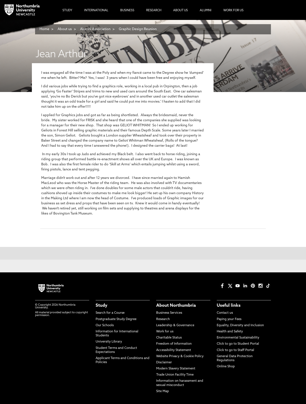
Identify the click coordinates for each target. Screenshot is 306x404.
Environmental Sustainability (238, 337)
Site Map (162, 391)
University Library (109, 341)
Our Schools (105, 325)
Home (44, 29)
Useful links (229, 306)
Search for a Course (110, 313)
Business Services (169, 313)
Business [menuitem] (127, 10)
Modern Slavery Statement (175, 368)
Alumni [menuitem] (205, 10)
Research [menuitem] (153, 10)
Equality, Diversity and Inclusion (240, 325)
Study (101, 306)
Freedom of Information (174, 343)
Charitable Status (169, 337)
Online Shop (226, 366)
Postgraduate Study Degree (116, 319)
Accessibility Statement (173, 350)
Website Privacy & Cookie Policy (180, 356)
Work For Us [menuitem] (233, 10)
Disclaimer (164, 362)
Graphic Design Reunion (138, 29)
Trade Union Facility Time (175, 374)
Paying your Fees (229, 319)
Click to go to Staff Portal (235, 350)
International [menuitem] (96, 10)
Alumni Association (95, 29)
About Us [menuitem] (180, 10)
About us (65, 29)
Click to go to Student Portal (238, 343)
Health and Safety (230, 331)
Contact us (225, 313)
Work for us (164, 331)
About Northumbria (176, 306)
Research (163, 319)
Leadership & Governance (175, 325)
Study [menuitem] (67, 10)
